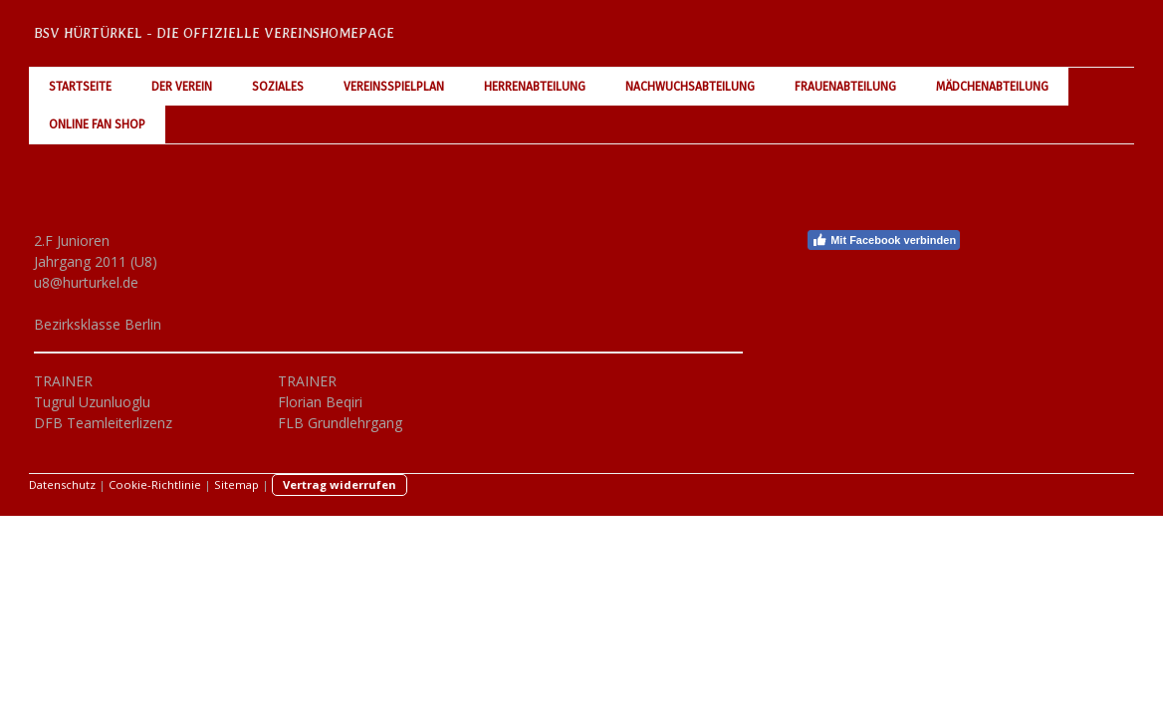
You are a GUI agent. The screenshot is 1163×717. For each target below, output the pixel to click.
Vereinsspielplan (394, 87)
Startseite (80, 87)
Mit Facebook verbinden (884, 240)
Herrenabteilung (534, 87)
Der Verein (181, 87)
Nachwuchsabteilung (690, 87)
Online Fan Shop (97, 124)
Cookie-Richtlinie (155, 484)
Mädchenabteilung (992, 87)
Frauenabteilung (845, 87)
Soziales (278, 87)
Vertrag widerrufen (339, 484)
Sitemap (236, 484)
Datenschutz (62, 484)
